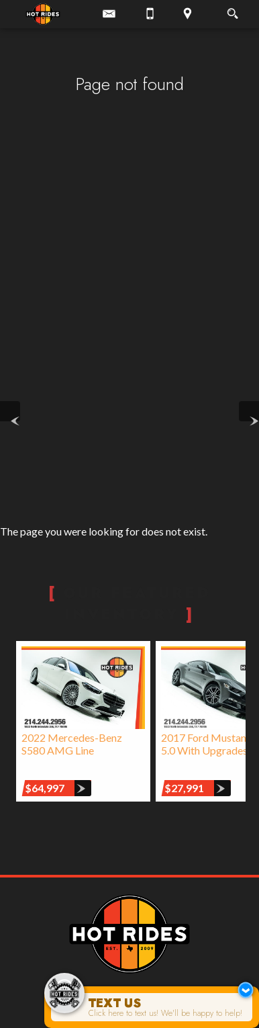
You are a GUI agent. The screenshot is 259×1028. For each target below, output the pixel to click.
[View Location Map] (187, 14)
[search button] (232, 9)
